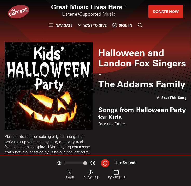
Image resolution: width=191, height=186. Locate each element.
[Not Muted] (59, 163)
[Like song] (171, 97)
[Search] (140, 25)
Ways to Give (92, 25)
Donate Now (166, 11)
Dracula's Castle (111, 124)
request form (78, 152)
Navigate (60, 25)
